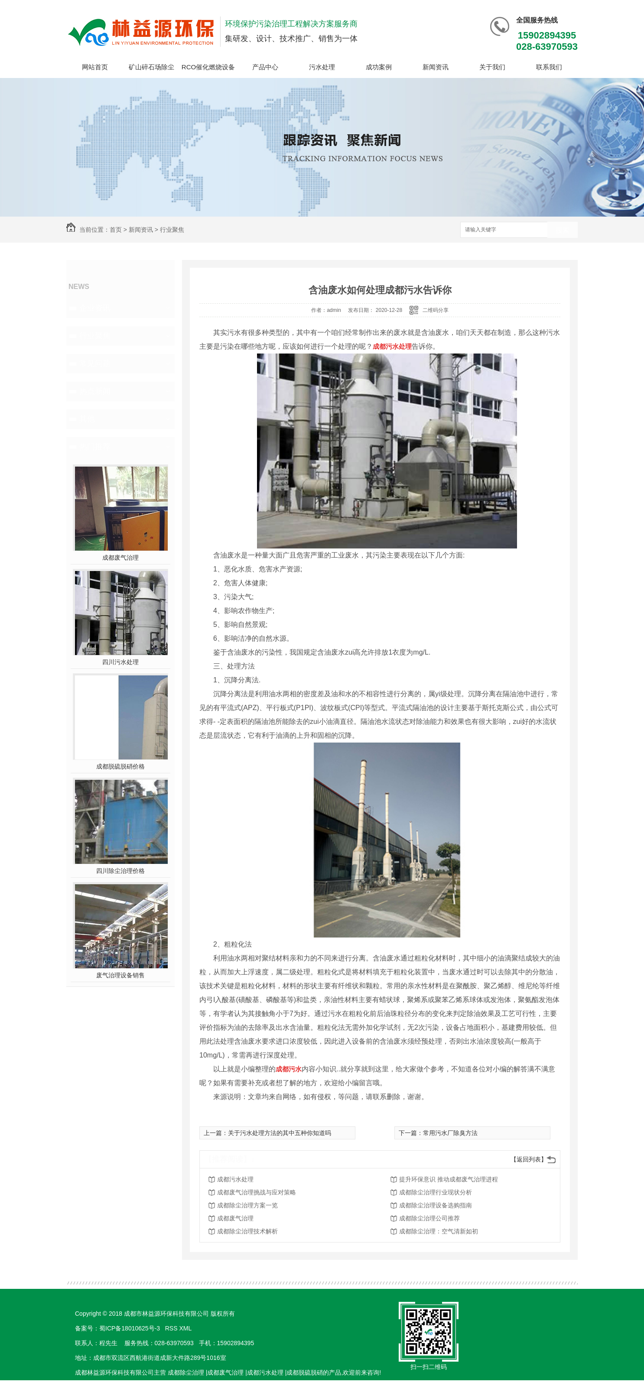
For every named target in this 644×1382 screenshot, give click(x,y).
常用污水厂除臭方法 (450, 1132)
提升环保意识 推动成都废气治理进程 (448, 1179)
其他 (87, 419)
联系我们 (549, 67)
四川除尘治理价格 (120, 870)
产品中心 (265, 67)
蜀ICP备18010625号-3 (129, 1328)
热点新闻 (95, 391)
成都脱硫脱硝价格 (120, 766)
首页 (116, 229)
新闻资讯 (436, 67)
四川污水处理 (120, 662)
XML (186, 1328)
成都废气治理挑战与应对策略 (256, 1192)
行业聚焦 (172, 229)
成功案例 (379, 67)
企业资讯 (95, 308)
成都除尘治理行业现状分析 (435, 1192)
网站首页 (95, 67)
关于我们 (492, 67)
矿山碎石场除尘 (151, 67)
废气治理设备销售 (120, 975)
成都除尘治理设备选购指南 (435, 1205)
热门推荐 (95, 446)
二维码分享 (436, 310)
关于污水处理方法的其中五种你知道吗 (279, 1132)
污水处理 (322, 67)
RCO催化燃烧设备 (208, 67)
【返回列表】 (529, 1159)
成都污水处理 (235, 1179)
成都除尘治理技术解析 (247, 1231)
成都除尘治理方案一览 (247, 1205)
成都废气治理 (120, 557)
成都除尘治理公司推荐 (429, 1218)
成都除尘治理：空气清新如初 (438, 1231)
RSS (172, 1328)
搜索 (562, 230)
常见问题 (95, 363)
